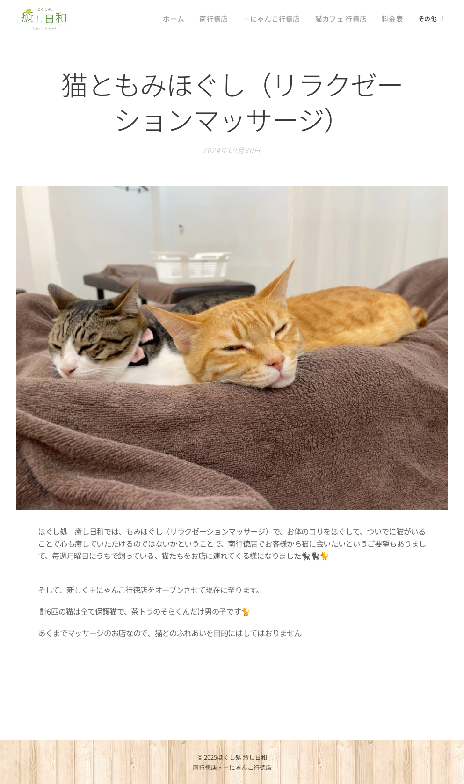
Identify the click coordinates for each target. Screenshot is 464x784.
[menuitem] (133, 19)
